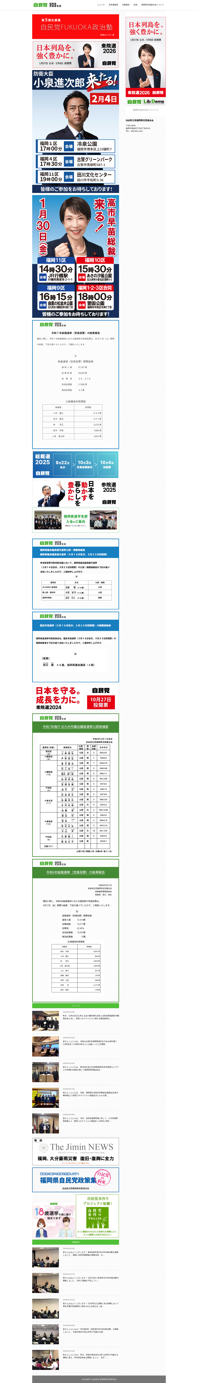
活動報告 (126, 5)
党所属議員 (113, 5)
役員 (135, 5)
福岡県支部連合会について (152, 5)
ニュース (101, 5)
